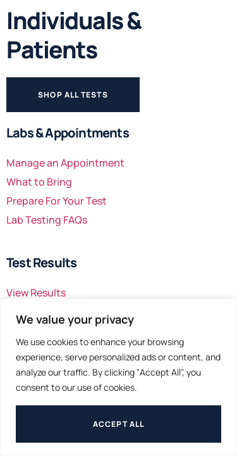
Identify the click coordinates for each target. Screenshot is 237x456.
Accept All (119, 424)
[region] (118, 377)
